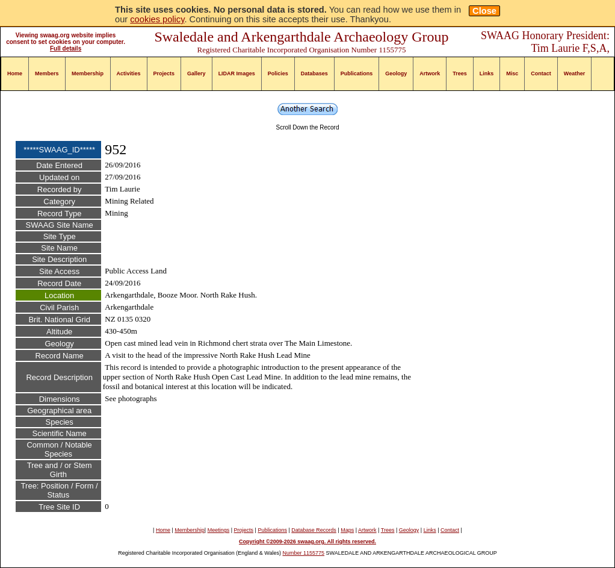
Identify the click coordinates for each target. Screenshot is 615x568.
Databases (314, 73)
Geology (396, 73)
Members (47, 73)
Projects (164, 73)
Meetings (219, 530)
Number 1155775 (304, 553)
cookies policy (157, 19)
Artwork (429, 73)
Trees (460, 73)
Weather (574, 73)
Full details (65, 48)
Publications (357, 73)
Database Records (313, 530)
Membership (88, 73)
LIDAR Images (236, 73)
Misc (512, 73)
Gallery (196, 73)
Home (14, 73)
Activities (129, 73)
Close (484, 11)
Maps (347, 530)
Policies (278, 73)
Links (487, 73)
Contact (541, 73)
